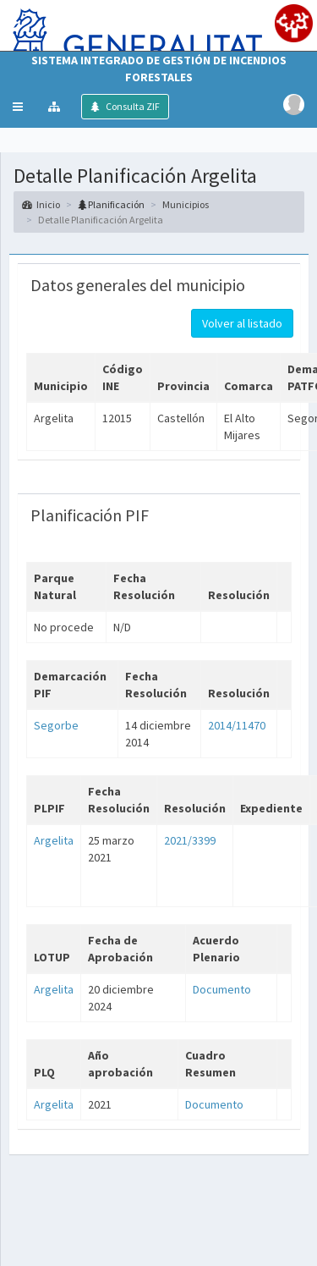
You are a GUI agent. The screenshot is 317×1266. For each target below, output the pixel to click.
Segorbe (56, 725)
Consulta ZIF (132, 106)
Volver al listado (242, 323)
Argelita (54, 840)
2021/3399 (190, 840)
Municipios (185, 204)
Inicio (41, 204)
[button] (18, 106)
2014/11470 (236, 725)
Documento (222, 989)
